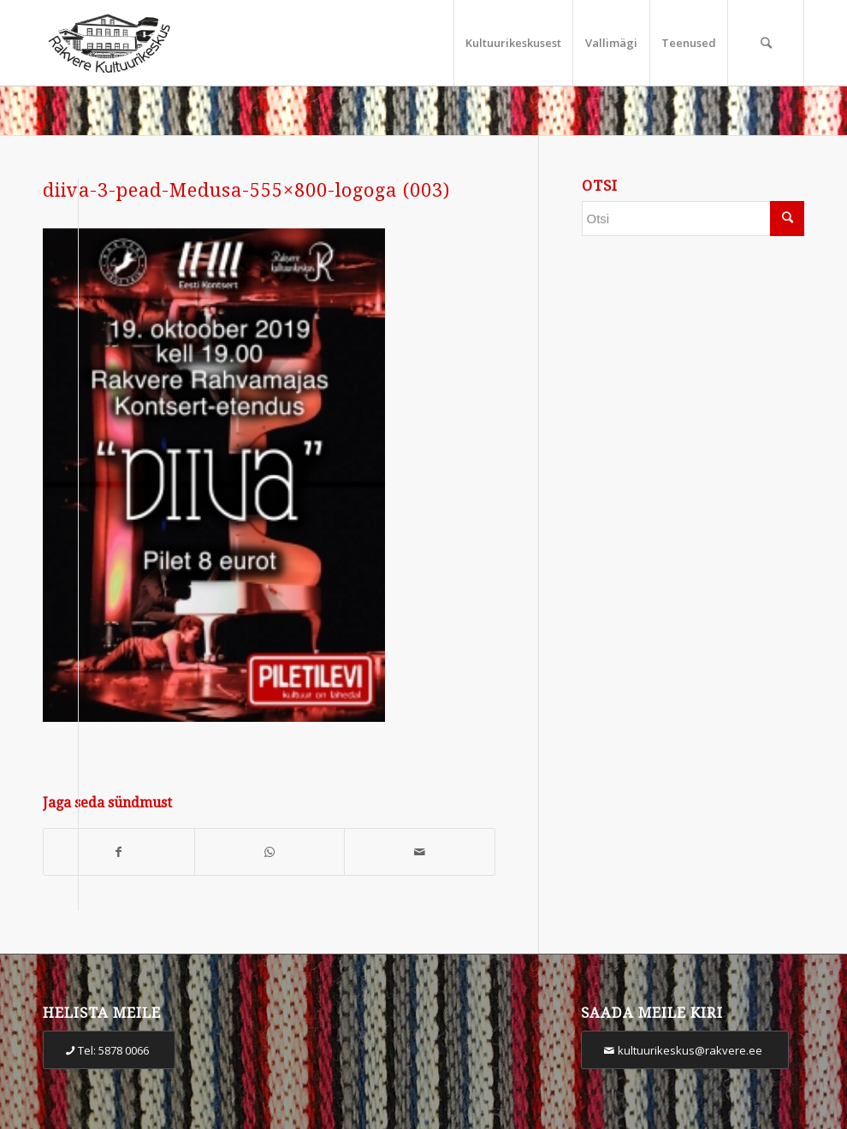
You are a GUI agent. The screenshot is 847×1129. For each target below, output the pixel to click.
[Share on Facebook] (119, 852)
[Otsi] (765, 43)
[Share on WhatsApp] (270, 852)
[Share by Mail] (420, 852)
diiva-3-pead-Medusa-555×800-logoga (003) (246, 190)
